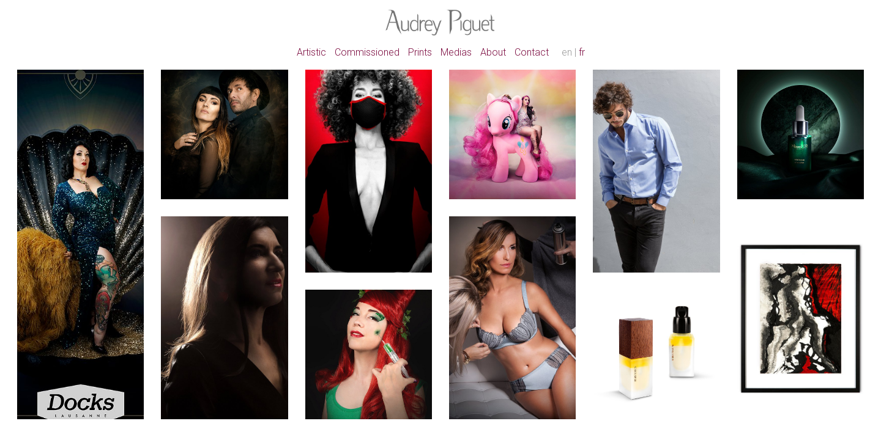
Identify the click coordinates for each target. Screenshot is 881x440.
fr (582, 52)
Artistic (311, 52)
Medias (456, 52)
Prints (420, 52)
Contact (532, 52)
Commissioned (367, 52)
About (493, 52)
